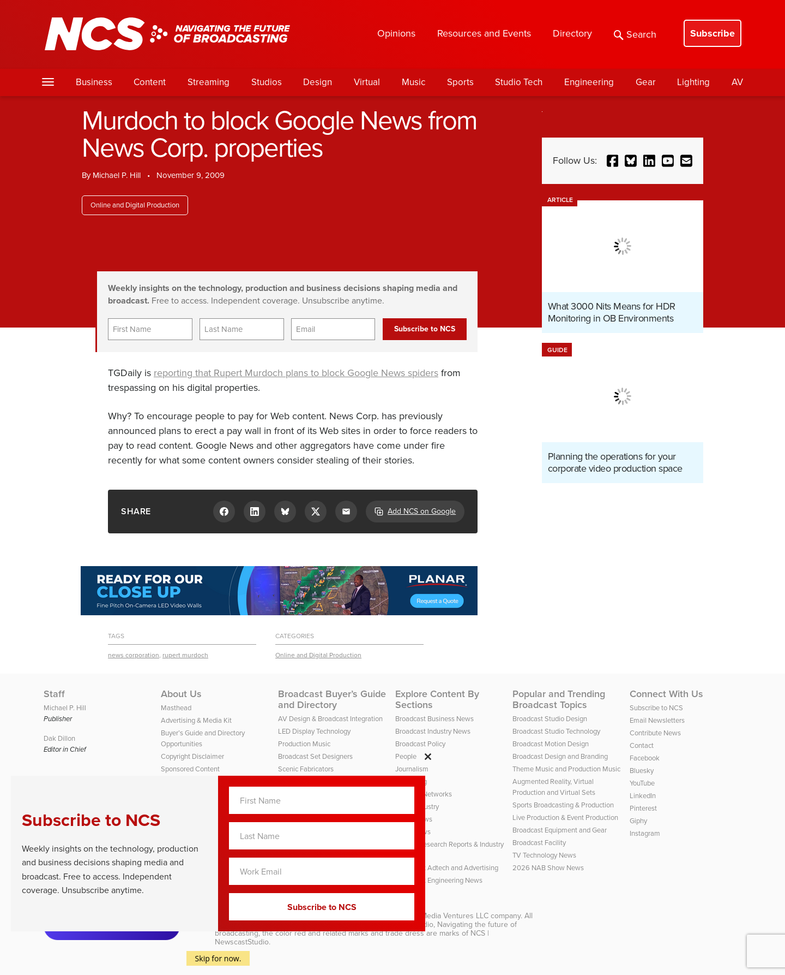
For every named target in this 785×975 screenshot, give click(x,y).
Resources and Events (484, 33)
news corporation (133, 655)
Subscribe (712, 33)
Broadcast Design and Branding (560, 756)
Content (150, 82)
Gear (646, 82)
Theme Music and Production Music (566, 769)
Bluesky (642, 770)
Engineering (589, 82)
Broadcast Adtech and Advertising (446, 868)
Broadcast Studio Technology (556, 731)
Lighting (693, 82)
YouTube (642, 783)
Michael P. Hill (117, 175)
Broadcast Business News (434, 719)
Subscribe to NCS (656, 708)
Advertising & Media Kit (196, 720)
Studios (266, 82)
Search (635, 34)
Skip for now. (218, 958)
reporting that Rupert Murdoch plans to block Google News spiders (296, 373)
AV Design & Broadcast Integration (330, 719)
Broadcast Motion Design (550, 744)
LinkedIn (643, 795)
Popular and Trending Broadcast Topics (558, 699)
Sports (460, 82)
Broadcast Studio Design (549, 719)
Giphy (638, 821)
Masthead (176, 708)
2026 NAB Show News (548, 868)
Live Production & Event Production (565, 817)
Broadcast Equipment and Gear (559, 830)
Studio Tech (518, 82)
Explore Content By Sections (437, 699)
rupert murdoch (185, 655)
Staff (54, 693)
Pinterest (643, 808)
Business (94, 82)
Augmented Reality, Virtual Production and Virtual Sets (553, 787)
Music (413, 82)
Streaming (209, 82)
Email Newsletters (657, 720)
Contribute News (655, 733)
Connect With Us (666, 693)
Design (317, 82)
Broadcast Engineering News (438, 880)
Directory (572, 33)
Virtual (367, 82)
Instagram (645, 833)
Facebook (645, 758)
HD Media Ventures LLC (448, 916)
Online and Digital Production (134, 205)
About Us (181, 693)
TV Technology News (544, 855)
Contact (642, 745)
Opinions (396, 33)
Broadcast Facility (539, 842)
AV (737, 82)
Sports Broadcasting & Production (563, 805)
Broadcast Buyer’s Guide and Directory (332, 699)
